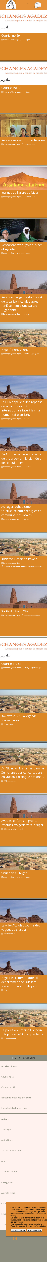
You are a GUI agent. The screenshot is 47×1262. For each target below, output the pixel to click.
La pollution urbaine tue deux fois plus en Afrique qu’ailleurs (22, 1032)
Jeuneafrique (11, 781)
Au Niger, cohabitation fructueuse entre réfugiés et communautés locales (21, 510)
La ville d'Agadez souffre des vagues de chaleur (20, 927)
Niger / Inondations (14, 349)
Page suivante (28, 1057)
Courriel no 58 (11, 88)
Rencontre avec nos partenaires (23, 140)
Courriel (6, 39)
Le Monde (27, 467)
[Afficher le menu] (27, 2)
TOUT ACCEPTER (18, 1230)
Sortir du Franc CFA (14, 611)
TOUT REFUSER (34, 1230)
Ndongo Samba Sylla (32, 615)
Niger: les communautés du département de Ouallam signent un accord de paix (20, 982)
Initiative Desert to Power (19, 559)
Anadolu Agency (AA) (31, 353)
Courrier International (14, 829)
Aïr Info (26, 314)
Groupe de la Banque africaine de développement (23, 566)
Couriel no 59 (10, 35)
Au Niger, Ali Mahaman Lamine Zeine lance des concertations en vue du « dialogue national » (22, 772)
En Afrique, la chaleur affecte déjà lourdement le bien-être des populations (21, 458)
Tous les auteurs (9, 1171)
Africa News (10, 933)
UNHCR (26, 418)
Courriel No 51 (11, 663)
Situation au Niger (14, 873)
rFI (7, 990)
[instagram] (15, 1238)
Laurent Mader (29, 144)
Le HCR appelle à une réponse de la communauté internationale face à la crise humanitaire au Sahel (21, 408)
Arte (3, 1161)
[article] (23, 35)
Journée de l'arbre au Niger (19, 192)
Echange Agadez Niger (21, 39)
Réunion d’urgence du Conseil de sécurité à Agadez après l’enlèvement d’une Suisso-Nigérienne (22, 303)
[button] (37, 2)
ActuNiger (10, 724)
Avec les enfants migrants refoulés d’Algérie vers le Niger (22, 822)
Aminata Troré (8, 1193)
